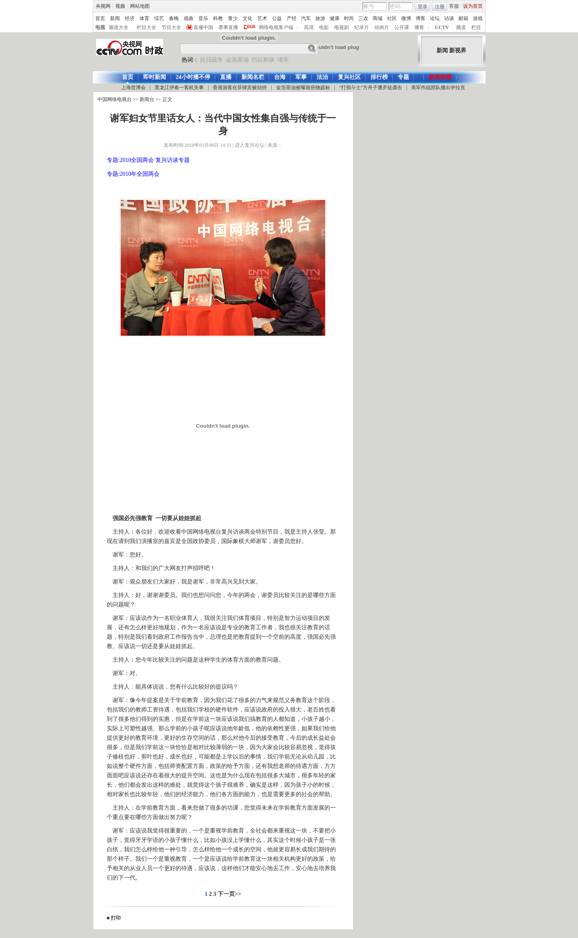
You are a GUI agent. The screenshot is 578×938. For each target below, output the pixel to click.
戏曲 (188, 18)
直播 (226, 77)
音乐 (203, 18)
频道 (461, 27)
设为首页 (473, 6)
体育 (144, 18)
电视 (100, 27)
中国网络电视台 (114, 99)
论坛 (435, 18)
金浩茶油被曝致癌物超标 (303, 87)
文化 (247, 18)
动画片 (381, 27)
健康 (335, 18)
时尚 (349, 18)
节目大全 (171, 27)
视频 (120, 6)
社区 (392, 18)
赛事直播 (228, 27)
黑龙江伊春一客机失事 (179, 87)
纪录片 (361, 27)
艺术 (262, 18)
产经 (292, 18)
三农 (363, 18)
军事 (301, 77)
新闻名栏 (252, 77)
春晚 (174, 18)
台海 (280, 77)
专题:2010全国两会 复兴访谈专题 (148, 160)
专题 (403, 77)
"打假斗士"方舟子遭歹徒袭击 (370, 87)
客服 (454, 6)
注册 (440, 6)
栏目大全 (146, 27)
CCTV (442, 27)
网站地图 (140, 6)
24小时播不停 (193, 77)
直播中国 (203, 27)
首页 (100, 18)
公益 (277, 18)
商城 (377, 18)
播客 (419, 27)
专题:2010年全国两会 (133, 174)
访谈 (449, 18)
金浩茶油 (237, 60)
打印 (116, 918)
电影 (324, 27)
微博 (406, 18)
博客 (420, 18)
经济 (130, 18)
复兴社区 (349, 77)
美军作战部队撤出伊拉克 (438, 87)
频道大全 (118, 27)
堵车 (283, 60)
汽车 (306, 18)
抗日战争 (211, 60)
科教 (218, 18)
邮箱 (463, 18)
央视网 (103, 6)
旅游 (320, 18)
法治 (322, 77)
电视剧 (341, 27)
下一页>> (229, 894)
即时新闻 (154, 77)
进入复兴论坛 (249, 145)
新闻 (115, 18)
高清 (309, 27)
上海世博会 (133, 87)
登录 (422, 6)
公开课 (401, 27)
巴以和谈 (263, 60)
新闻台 (146, 99)
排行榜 (379, 77)
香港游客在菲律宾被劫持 (240, 87)
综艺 (159, 18)
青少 (233, 18)
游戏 (478, 18)
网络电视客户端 (276, 27)
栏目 (476, 27)
